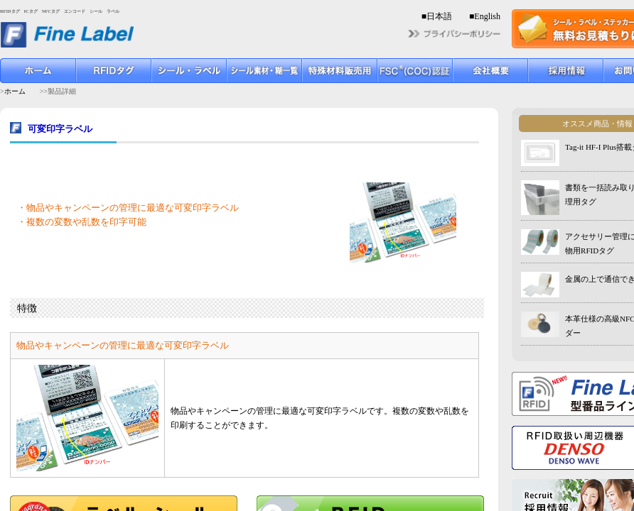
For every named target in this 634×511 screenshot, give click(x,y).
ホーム (15, 91)
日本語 (439, 16)
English (487, 16)
